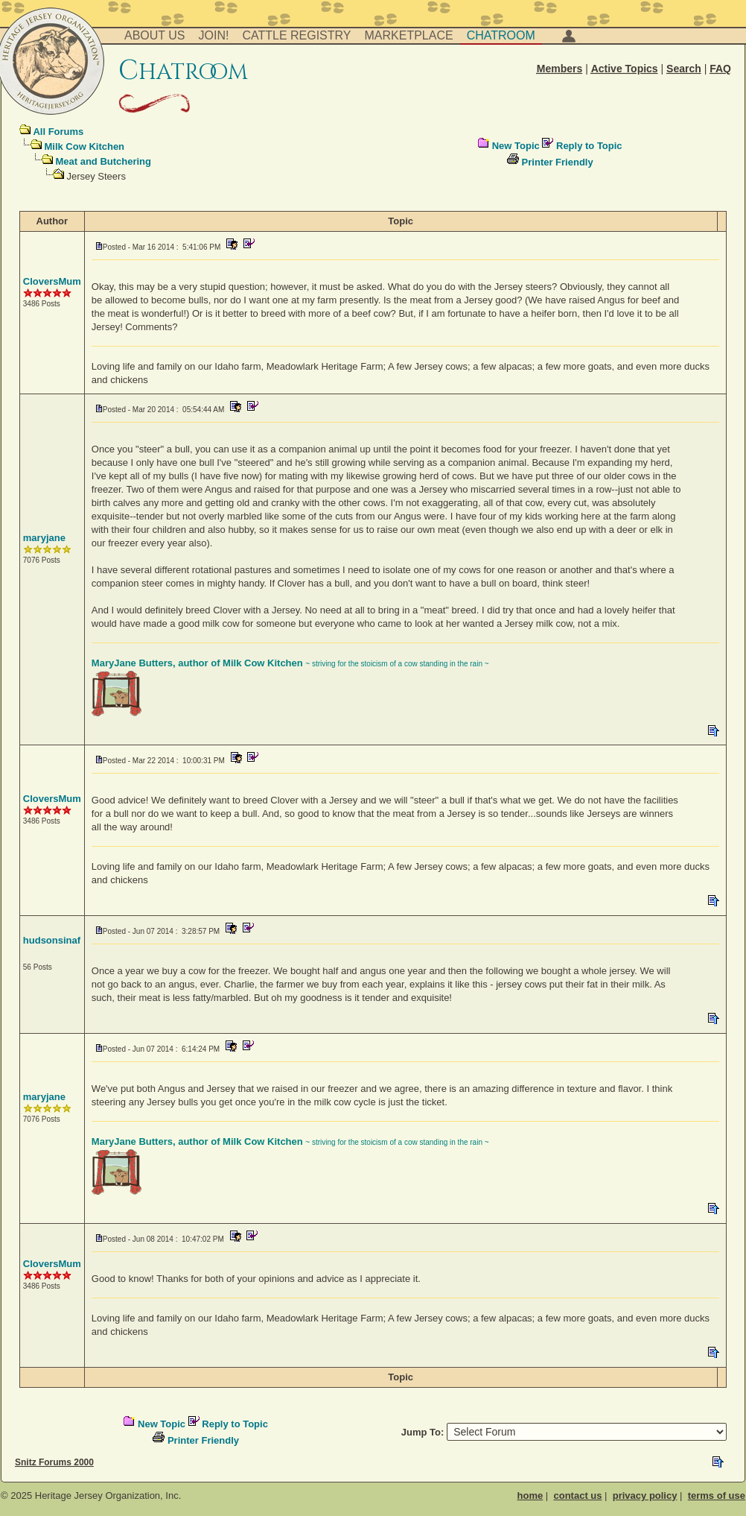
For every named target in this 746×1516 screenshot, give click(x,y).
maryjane (44, 537)
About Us (154, 35)
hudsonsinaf (51, 940)
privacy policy (645, 1495)
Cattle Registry (296, 35)
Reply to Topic (589, 145)
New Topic (516, 145)
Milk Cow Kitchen (84, 146)
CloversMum (52, 281)
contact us (577, 1495)
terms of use (716, 1495)
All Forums (58, 131)
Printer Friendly (557, 162)
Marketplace (409, 35)
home (530, 1495)
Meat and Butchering (103, 161)
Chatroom (501, 35)
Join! (214, 35)
